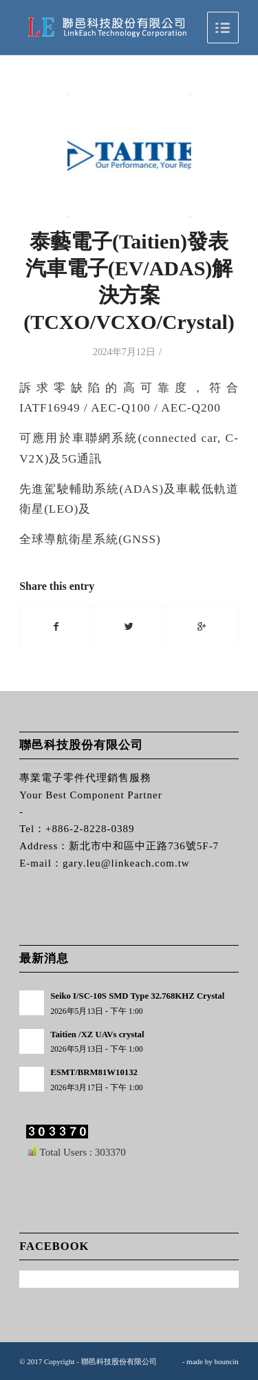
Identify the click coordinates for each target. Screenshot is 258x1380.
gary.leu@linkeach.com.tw (126, 863)
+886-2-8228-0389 (89, 828)
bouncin (226, 1361)
